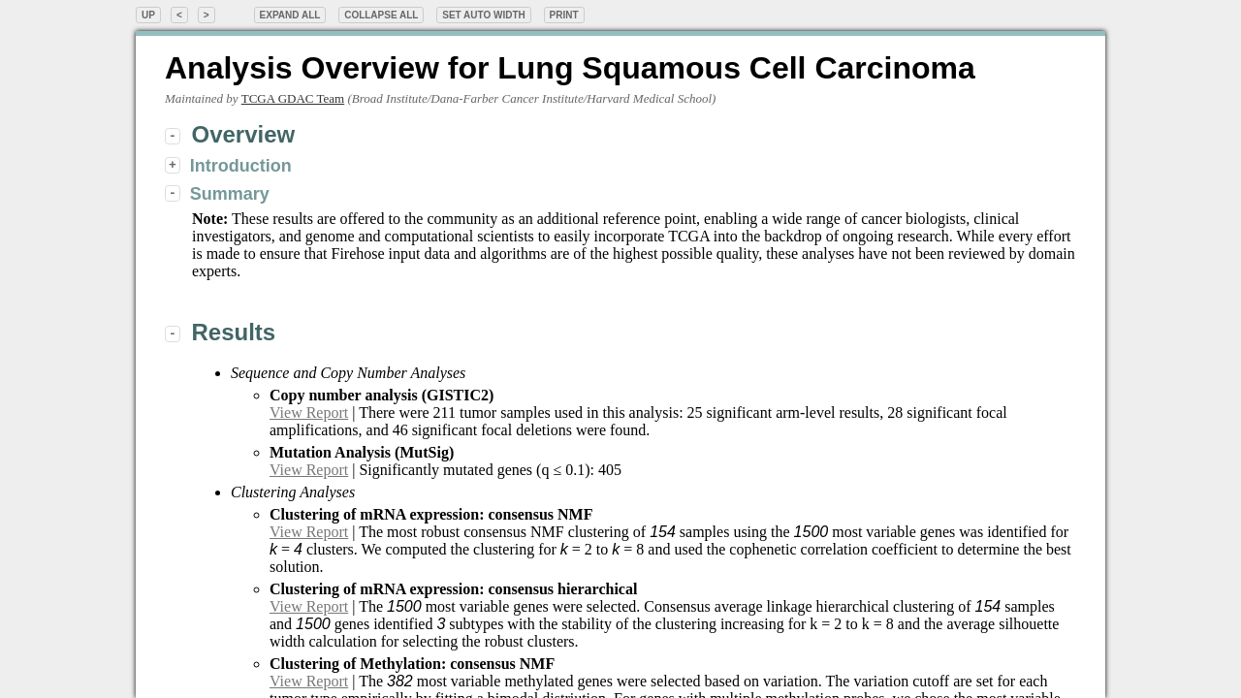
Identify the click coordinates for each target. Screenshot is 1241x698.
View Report (309, 412)
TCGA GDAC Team (292, 98)
